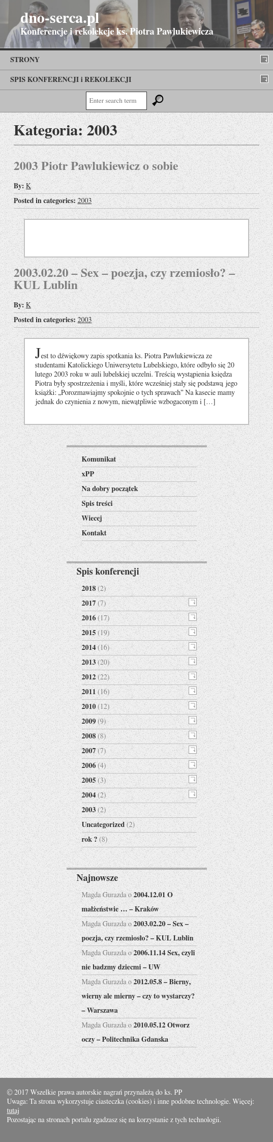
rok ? (90, 839)
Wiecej (92, 518)
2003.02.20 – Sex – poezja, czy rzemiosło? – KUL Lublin (124, 279)
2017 (89, 603)
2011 (89, 692)
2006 (89, 765)
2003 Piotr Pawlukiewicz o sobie (96, 166)
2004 (89, 795)
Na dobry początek (110, 489)
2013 (89, 662)
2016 (89, 618)
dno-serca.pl (59, 18)
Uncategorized (103, 825)
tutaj (13, 1111)
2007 (89, 751)
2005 (89, 780)
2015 (89, 633)
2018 (89, 588)
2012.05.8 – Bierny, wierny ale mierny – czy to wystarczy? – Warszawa (138, 996)
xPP (88, 474)
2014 (89, 647)
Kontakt (94, 533)
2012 (89, 677)
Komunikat (99, 459)
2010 (89, 706)
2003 (84, 201)
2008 (89, 736)
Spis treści (97, 503)
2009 (89, 721)
